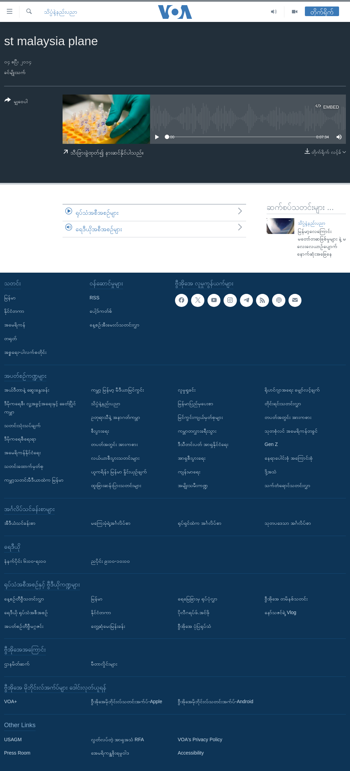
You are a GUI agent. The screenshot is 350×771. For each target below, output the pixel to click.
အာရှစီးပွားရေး (191, 458)
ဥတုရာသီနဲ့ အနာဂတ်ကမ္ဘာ (115, 417)
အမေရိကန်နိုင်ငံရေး (22, 452)
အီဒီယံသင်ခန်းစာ (20, 523)
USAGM (13, 739)
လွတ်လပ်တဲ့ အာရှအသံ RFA (117, 739)
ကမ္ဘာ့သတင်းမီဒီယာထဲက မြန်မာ (34, 480)
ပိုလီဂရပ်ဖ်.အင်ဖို (194, 612)
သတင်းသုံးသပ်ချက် (22, 425)
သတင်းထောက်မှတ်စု (23, 466)
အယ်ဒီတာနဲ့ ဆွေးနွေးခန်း (26, 390)
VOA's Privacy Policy (200, 739)
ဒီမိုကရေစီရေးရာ (20, 439)
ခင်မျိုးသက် (15, 72)
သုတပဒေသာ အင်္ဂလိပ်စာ (288, 523)
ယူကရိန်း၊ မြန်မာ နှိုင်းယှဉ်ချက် (119, 471)
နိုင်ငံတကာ (14, 311)
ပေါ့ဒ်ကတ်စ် (101, 311)
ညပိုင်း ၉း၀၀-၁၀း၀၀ (110, 561)
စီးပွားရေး (100, 431)
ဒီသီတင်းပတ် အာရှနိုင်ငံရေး (203, 444)
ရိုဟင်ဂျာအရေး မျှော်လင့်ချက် (292, 390)
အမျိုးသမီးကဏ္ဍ (193, 485)
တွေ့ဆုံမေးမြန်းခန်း (108, 626)
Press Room (17, 753)
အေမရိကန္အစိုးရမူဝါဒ (110, 753)
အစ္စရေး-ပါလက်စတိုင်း (25, 352)
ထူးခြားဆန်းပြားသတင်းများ (116, 485)
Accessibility (191, 753)
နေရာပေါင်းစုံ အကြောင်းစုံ (289, 458)
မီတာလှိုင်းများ (104, 664)
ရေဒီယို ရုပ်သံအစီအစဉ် (26, 612)
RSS (94, 297)
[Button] (16, 102)
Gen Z (271, 444)
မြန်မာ (10, 297)
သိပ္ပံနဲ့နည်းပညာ (60, 12)
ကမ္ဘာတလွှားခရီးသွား (197, 431)
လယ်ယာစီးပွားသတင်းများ (115, 458)
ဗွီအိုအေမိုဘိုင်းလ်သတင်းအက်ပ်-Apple (126, 701)
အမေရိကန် (14, 324)
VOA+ (10, 701)
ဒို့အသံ (271, 471)
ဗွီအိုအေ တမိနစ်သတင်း (286, 598)
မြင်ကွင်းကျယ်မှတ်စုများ (200, 417)
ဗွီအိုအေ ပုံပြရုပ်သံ (194, 626)
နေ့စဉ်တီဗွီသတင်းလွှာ (24, 598)
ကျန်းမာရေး (189, 471)
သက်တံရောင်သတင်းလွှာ (287, 485)
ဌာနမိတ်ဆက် (17, 664)
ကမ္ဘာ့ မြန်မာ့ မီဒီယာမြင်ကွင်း (117, 390)
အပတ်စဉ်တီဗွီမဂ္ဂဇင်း (23, 626)
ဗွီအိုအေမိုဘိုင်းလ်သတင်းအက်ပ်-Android (215, 701)
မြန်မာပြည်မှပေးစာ (195, 403)
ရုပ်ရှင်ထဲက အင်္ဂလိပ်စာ (199, 523)
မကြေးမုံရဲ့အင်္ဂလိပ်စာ (111, 523)
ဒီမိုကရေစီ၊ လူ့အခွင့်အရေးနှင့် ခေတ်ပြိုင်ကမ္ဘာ (40, 407)
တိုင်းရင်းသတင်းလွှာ (283, 403)
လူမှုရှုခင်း (187, 390)
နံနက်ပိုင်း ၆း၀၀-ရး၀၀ (25, 561)
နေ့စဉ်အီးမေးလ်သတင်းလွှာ (114, 324)
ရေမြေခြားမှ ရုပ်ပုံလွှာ (197, 598)
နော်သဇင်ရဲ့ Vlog (280, 612)
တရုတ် (10, 338)
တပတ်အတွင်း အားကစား (114, 444)
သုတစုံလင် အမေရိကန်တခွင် (291, 431)
